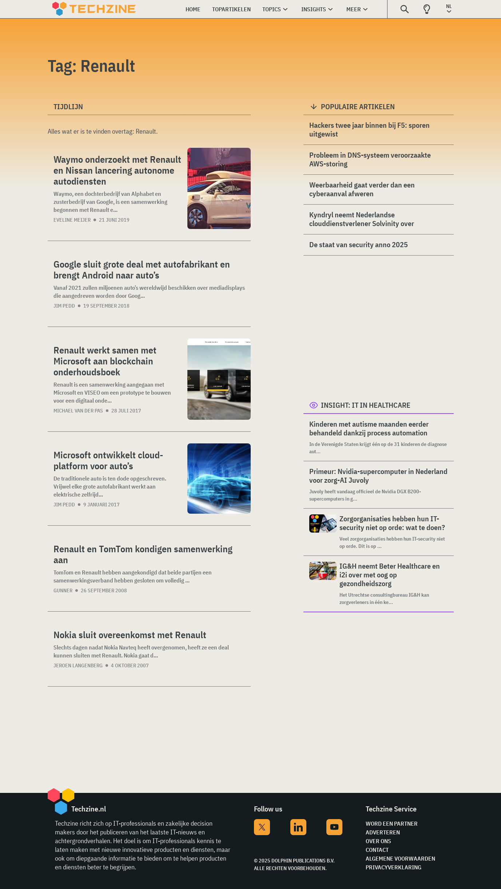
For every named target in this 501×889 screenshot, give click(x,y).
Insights (313, 9)
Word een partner (392, 823)
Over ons (378, 841)
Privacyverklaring (393, 867)
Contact (377, 849)
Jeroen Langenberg (78, 665)
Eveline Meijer (72, 220)
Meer (353, 9)
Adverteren (383, 832)
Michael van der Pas (78, 410)
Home (193, 9)
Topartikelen (231, 9)
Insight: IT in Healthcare (365, 405)
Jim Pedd (64, 306)
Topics (271, 9)
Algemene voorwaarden (400, 858)
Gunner (62, 590)
